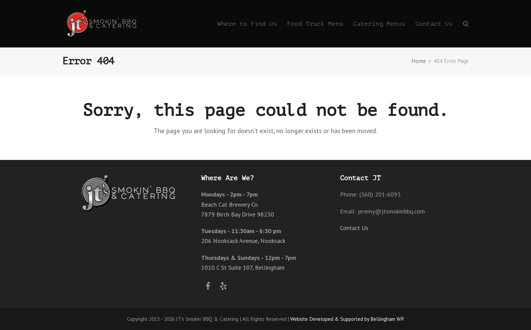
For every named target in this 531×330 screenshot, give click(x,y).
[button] (466, 23)
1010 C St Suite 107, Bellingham (242, 267)
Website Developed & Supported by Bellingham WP (346, 318)
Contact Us (354, 228)
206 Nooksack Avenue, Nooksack (243, 241)
